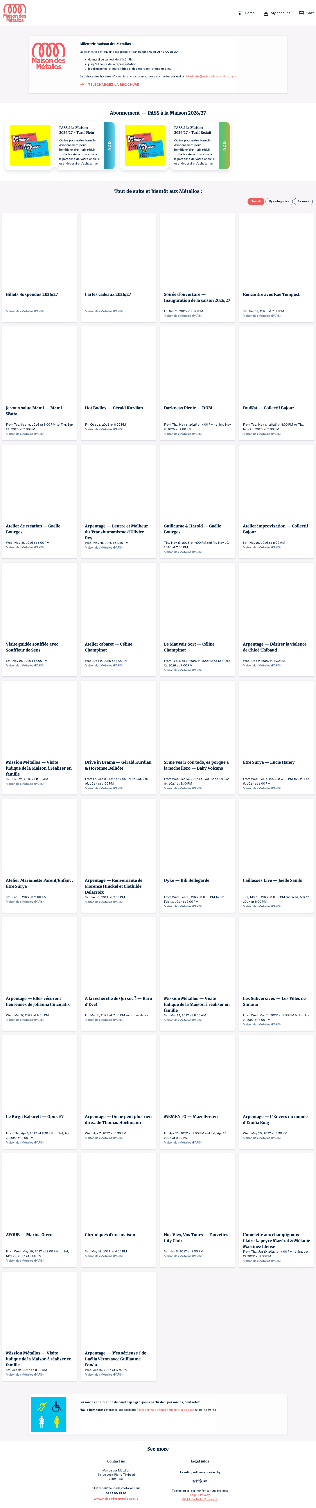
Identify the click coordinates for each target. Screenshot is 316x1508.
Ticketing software (192, 1472)
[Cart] (307, 13)
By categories (279, 201)
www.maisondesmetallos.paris (117, 1498)
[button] (60, 145)
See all (257, 201)
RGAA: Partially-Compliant (199, 1499)
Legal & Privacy (199, 1495)
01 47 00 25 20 (116, 1493)
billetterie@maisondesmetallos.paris (208, 76)
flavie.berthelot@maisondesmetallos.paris (162, 1410)
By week (303, 201)
